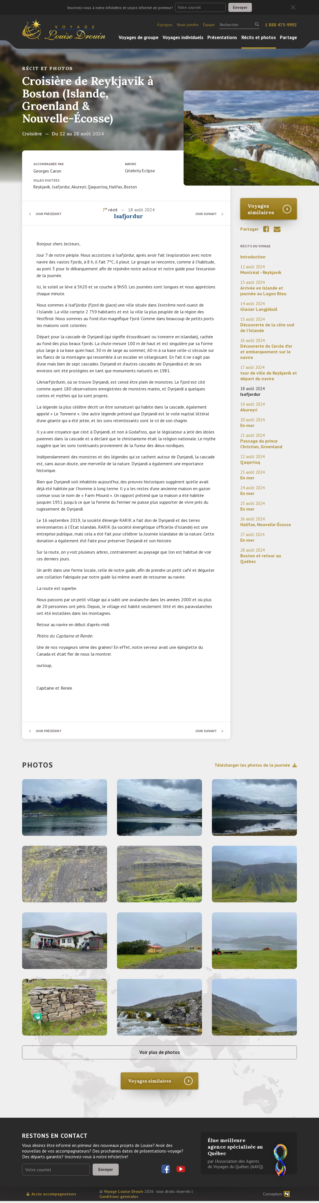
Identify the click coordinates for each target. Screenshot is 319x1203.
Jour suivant (204, 214)
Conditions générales (118, 1198)
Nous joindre (188, 24)
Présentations (222, 37)
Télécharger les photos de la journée (255, 765)
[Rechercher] (239, 24)
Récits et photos (258, 37)
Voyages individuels (183, 37)
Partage (288, 37)
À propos (165, 24)
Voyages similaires (261, 209)
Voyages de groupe (138, 37)
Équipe (209, 24)
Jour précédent (50, 214)
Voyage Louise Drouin (123, 1193)
